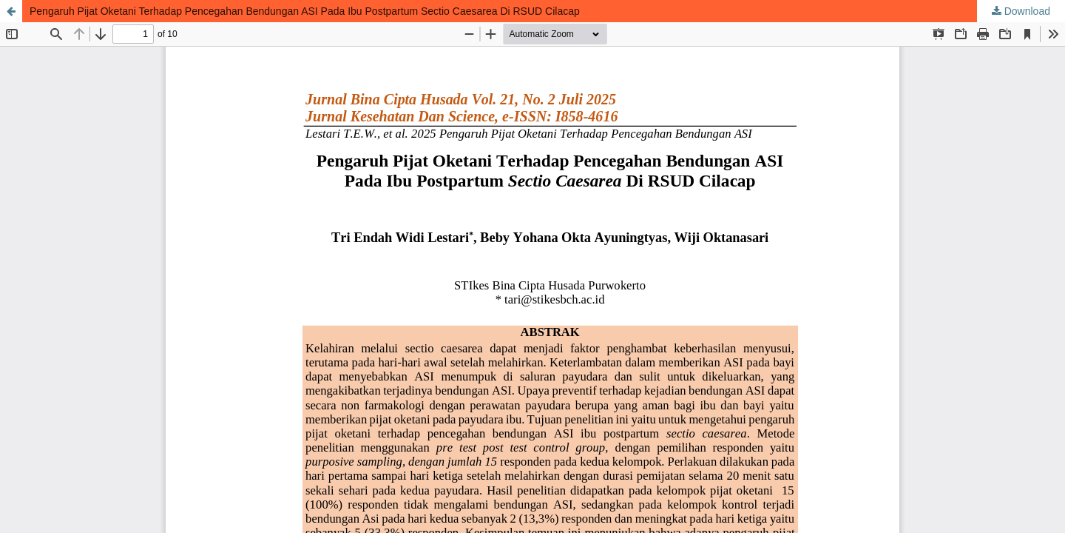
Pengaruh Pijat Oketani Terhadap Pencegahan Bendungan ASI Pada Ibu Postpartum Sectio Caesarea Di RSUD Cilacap (305, 11)
